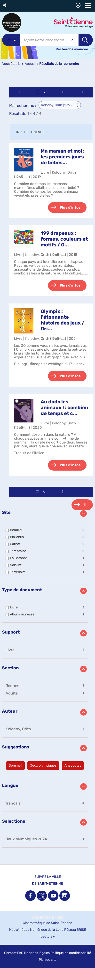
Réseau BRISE (75, 930)
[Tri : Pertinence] (37, 132)
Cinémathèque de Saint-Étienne (47, 923)
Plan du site (47, 960)
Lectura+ (47, 936)
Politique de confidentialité (70, 953)
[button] (5, 5)
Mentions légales (37, 953)
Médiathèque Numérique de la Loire (36, 930)
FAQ (20, 953)
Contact (10, 953)
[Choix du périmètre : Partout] (11, 40)
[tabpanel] (47, 468)
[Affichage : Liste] (41, 92)
